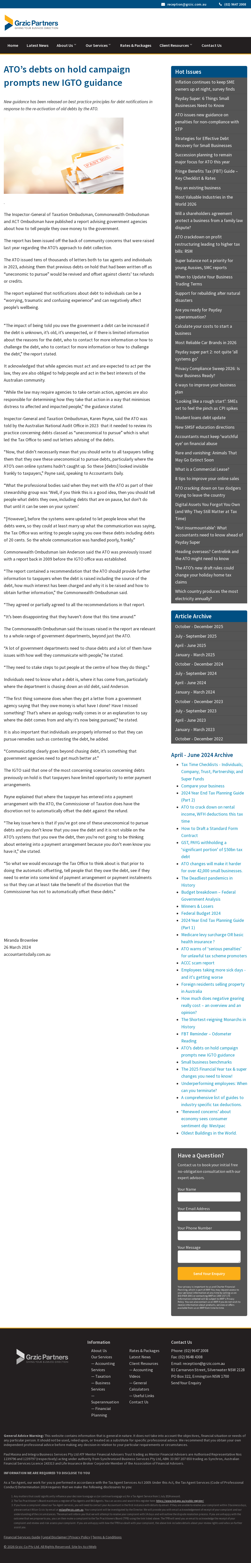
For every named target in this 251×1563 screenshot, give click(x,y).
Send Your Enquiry (186, 1381)
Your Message (209, 1253)
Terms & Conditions (107, 1536)
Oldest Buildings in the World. (209, 1132)
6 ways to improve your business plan (205, 387)
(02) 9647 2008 (235, 4)
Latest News (38, 44)
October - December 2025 (199, 625)
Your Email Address (209, 1212)
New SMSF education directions (205, 426)
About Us (66, 44)
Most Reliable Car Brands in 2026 (205, 341)
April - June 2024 (190, 681)
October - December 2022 (199, 738)
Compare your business (203, 784)
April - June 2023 (190, 719)
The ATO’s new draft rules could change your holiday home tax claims (204, 574)
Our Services (99, 44)
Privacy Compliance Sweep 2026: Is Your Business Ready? (207, 371)
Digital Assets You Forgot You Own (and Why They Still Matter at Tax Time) (207, 510)
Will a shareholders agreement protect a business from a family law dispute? (209, 219)
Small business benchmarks (206, 1061)
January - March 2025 (195, 654)
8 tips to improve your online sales (207, 477)
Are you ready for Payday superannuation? (198, 312)
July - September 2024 (195, 672)
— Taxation (101, 1375)
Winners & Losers (197, 905)
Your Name (209, 1193)
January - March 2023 (195, 728)
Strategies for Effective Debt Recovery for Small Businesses (203, 140)
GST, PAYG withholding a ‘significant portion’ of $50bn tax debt (211, 848)
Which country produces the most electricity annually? (206, 594)
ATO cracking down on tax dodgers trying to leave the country (208, 490)
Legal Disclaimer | (56, 1536)
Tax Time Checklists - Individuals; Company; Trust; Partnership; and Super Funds (212, 770)
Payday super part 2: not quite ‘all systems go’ (206, 354)
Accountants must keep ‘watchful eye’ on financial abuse (206, 438)
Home (13, 44)
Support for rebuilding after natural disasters (207, 295)
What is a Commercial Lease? (202, 468)
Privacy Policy (79, 1536)
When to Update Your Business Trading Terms (204, 279)
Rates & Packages (140, 44)
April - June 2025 (190, 644)
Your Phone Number (209, 1231)
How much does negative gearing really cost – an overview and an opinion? (212, 1004)
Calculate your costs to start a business (203, 328)
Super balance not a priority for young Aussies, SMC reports (204, 263)
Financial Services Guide (22, 1536)
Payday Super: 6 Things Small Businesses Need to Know (202, 101)
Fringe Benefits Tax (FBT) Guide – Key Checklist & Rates (206, 173)
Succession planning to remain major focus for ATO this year (203, 157)
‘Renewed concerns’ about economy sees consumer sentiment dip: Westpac (206, 1118)
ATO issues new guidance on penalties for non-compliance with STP (207, 121)
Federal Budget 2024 (201, 912)
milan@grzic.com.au (71, 1508)
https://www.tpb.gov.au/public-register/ (180, 1499)
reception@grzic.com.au (186, 4)
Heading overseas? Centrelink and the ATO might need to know (207, 554)
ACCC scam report (197, 962)
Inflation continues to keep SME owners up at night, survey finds (205, 84)
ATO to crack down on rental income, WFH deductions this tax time (212, 813)
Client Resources (179, 44)
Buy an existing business (198, 186)
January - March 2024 (195, 691)
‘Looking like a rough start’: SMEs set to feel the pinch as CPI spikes (206, 403)
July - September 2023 (195, 709)
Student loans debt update (200, 416)
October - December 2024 (199, 663)
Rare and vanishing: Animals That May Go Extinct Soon (206, 455)
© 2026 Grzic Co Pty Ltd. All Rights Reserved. (38, 1545)
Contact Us (218, 44)
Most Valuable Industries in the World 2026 (204, 199)
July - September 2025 (195, 635)
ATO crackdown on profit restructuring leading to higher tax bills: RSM (207, 243)
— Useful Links (141, 1394)
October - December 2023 (199, 700)
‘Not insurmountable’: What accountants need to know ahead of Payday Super (209, 534)
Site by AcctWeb (84, 1545)
